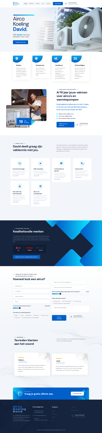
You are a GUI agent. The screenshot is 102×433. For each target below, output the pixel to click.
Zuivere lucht (79, 169)
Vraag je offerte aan (21, 43)
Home (25, 3)
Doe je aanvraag (77, 393)
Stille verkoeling (38, 169)
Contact (48, 3)
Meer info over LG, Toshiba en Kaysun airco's (27, 257)
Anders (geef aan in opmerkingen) (31, 317)
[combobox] (70, 282)
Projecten (31, 3)
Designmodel (57, 301)
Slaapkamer (29, 315)
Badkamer (36, 315)
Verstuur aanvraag (59, 317)
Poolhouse (17, 317)
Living (22, 315)
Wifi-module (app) (67, 301)
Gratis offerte (58, 3)
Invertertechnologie (19, 169)
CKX (64, 430)
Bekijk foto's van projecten (63, 124)
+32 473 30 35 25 (72, 3)
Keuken (16, 315)
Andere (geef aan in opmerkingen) (62, 303)
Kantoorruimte (45, 315)
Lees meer (15, 175)
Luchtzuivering (77, 301)
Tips (43, 3)
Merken (37, 3)
